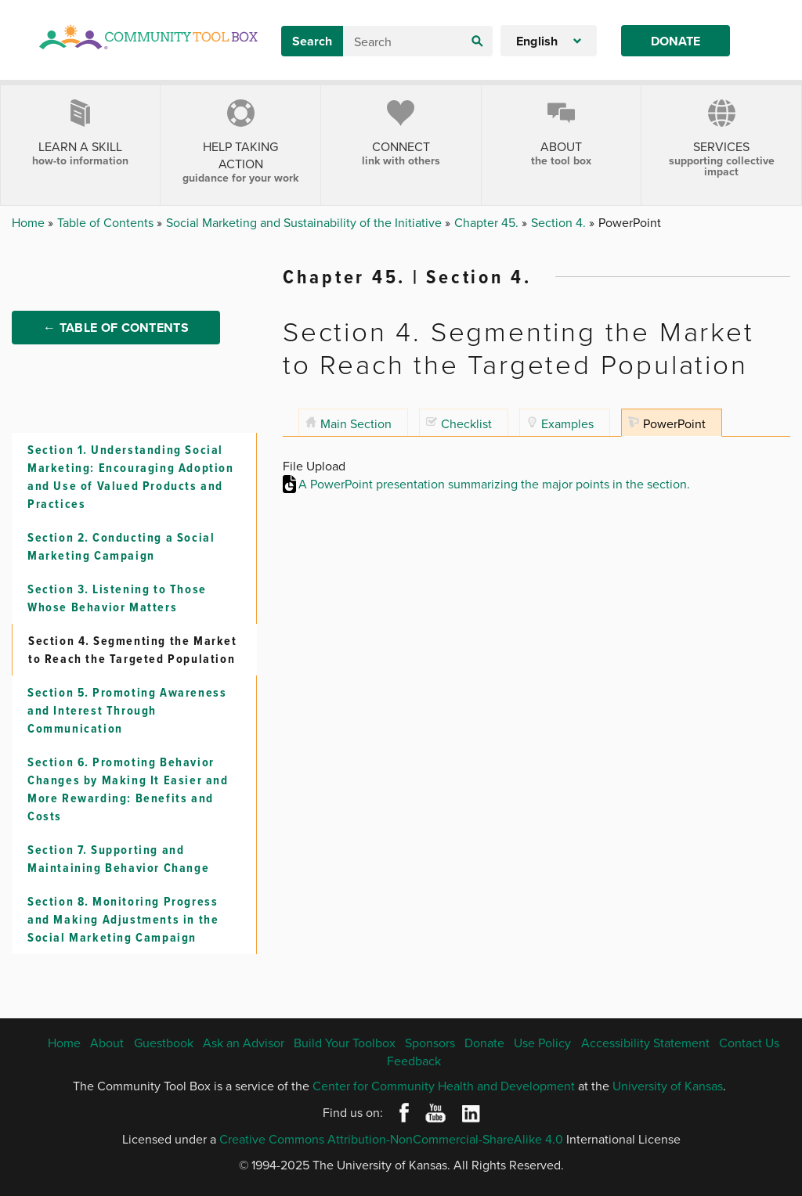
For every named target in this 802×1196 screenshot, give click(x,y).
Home (30, 222)
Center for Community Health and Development (443, 1085)
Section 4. (560, 222)
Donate (675, 41)
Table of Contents (107, 222)
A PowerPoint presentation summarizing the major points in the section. (494, 483)
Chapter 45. (488, 222)
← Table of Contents (116, 331)
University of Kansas (667, 1085)
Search (312, 41)
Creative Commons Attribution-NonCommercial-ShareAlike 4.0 (391, 1138)
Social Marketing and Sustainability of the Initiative (305, 222)
